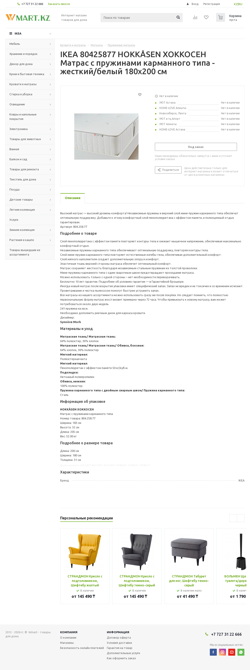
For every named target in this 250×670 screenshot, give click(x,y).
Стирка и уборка (20, 94)
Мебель (14, 43)
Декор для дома (21, 63)
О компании (68, 637)
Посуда (14, 189)
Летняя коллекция (22, 209)
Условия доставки (119, 642)
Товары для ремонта (24, 169)
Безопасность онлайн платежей (82, 647)
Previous (233, 518)
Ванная (14, 149)
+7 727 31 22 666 (32, 3)
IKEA (18, 33)
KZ (236, 4)
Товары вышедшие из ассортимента (24, 252)
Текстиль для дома (22, 179)
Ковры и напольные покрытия (23, 116)
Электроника (18, 128)
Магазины (67, 642)
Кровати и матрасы (23, 84)
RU (240, 4)
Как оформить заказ (121, 658)
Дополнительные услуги (123, 653)
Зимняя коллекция (22, 229)
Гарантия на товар (119, 647)
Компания (68, 632)
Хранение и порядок (23, 53)
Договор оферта (119, 637)
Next (240, 518)
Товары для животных (25, 139)
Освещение (17, 104)
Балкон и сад (18, 159)
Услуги (13, 219)
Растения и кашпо (21, 239)
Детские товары (21, 199)
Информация (118, 632)
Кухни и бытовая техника (26, 74)
